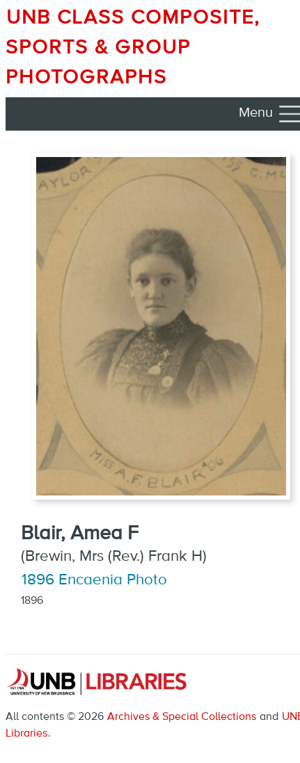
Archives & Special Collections (181, 717)
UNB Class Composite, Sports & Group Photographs (133, 48)
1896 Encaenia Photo (94, 580)
